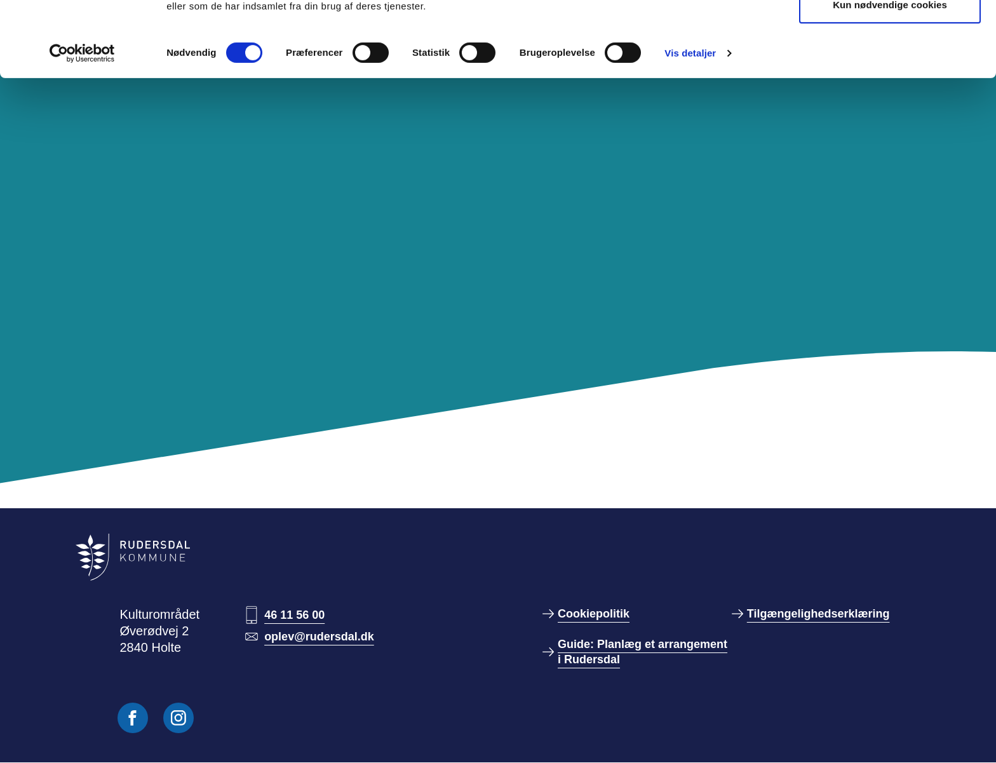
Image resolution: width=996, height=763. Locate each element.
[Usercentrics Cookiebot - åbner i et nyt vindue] (82, 123)
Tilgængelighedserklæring (818, 613)
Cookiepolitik (593, 613)
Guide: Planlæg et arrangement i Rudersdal (642, 652)
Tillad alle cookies (890, 33)
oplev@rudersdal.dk (319, 636)
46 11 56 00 (294, 615)
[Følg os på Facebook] (133, 718)
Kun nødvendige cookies (890, 75)
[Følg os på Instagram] (178, 718)
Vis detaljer (690, 123)
